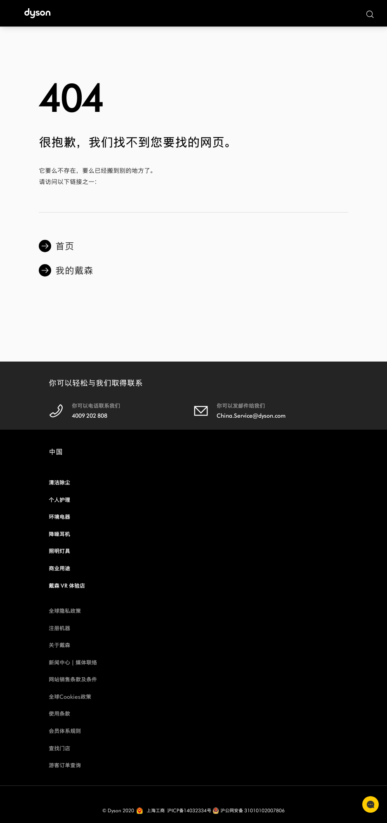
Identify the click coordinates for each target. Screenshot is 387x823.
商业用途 (59, 568)
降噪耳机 (59, 534)
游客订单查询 (65, 765)
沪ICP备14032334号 (189, 810)
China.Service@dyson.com (251, 415)
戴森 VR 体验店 (67, 585)
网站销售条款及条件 (73, 679)
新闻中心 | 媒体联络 (73, 662)
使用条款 (59, 713)
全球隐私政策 (65, 611)
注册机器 (59, 628)
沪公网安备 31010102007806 (248, 810)
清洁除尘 (59, 482)
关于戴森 (59, 645)
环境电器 (59, 516)
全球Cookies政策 (70, 696)
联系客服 (370, 804)
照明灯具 (59, 551)
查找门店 (59, 748)
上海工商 (155, 810)
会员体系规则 (65, 731)
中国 (56, 454)
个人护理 (59, 500)
